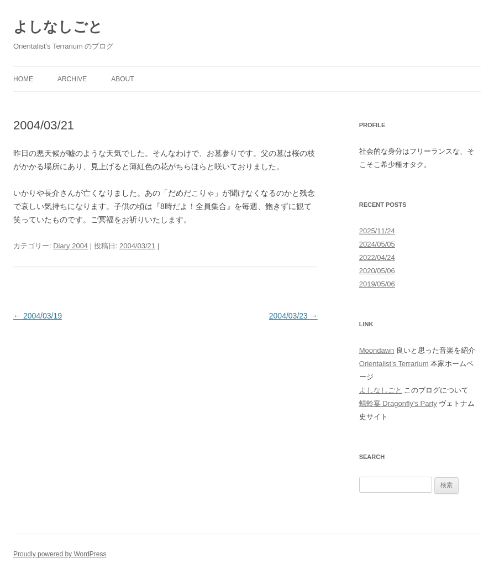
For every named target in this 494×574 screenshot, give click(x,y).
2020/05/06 (377, 271)
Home (23, 79)
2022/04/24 (377, 257)
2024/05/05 (377, 244)
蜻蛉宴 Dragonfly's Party (398, 403)
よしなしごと (58, 26)
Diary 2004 (70, 246)
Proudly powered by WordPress (60, 554)
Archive (72, 79)
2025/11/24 (377, 231)
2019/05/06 (377, 284)
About (122, 79)
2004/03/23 (293, 315)
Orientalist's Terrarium (394, 363)
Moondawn (377, 350)
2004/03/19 (37, 315)
